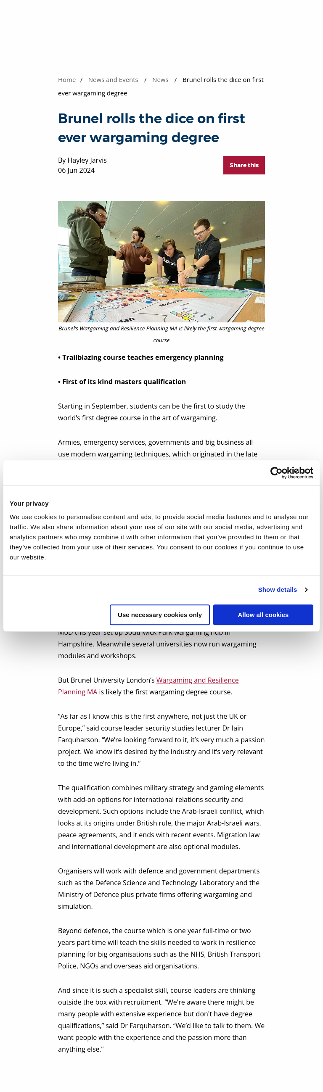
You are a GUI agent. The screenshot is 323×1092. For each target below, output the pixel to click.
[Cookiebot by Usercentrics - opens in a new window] (276, 473)
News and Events (113, 79)
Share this (244, 165)
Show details (277, 589)
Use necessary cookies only (160, 614)
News (160, 79)
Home (67, 79)
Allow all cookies (263, 614)
